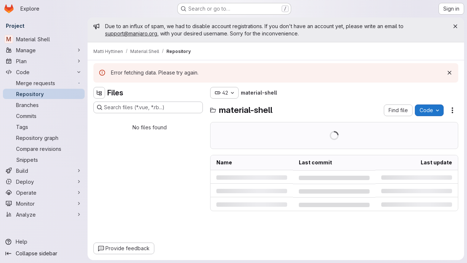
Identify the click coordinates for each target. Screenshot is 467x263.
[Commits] (44, 116)
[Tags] (44, 127)
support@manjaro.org (131, 33)
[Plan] (44, 61)
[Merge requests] (44, 83)
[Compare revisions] (44, 149)
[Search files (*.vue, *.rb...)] (148, 107)
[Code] (44, 72)
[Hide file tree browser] (99, 93)
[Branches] (44, 105)
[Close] (455, 26)
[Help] (44, 242)
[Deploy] (44, 181)
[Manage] (44, 50)
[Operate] (44, 192)
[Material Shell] (44, 39)
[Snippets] (44, 160)
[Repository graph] (44, 138)
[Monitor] (44, 203)
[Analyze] (44, 214)
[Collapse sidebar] (44, 253)
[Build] (44, 170)
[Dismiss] (449, 72)
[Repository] (44, 94)
